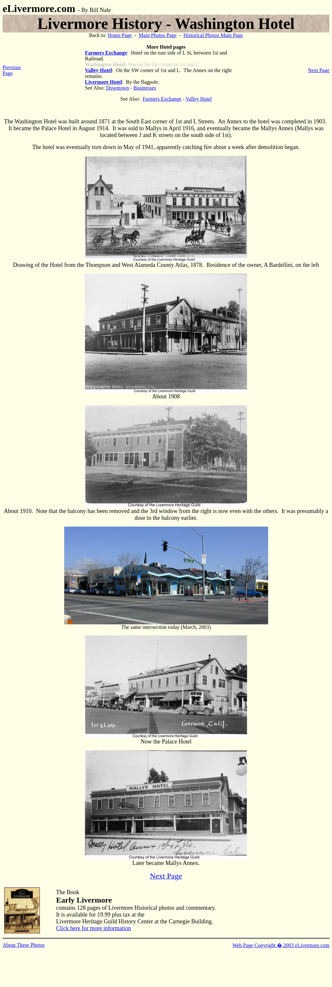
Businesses (144, 88)
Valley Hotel (98, 70)
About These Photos (23, 945)
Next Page (318, 70)
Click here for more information (93, 928)
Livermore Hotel (103, 82)
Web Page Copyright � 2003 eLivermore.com (280, 945)
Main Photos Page (157, 35)
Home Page (120, 35)
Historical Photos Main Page (213, 35)
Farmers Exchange (106, 53)
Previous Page (12, 70)
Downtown (117, 88)
